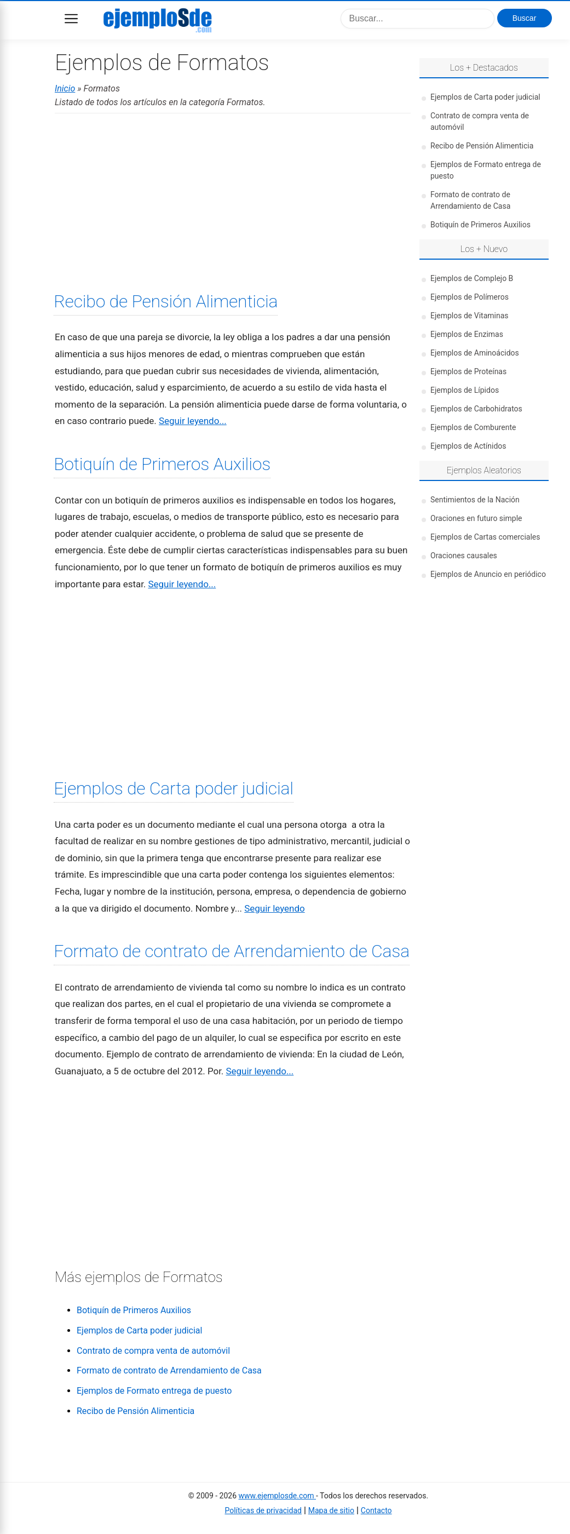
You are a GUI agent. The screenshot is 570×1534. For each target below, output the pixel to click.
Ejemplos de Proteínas (468, 371)
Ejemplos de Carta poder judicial (173, 788)
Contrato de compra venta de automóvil (153, 1351)
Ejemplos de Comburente (473, 427)
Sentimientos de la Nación (475, 499)
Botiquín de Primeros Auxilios (162, 464)
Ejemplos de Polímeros (469, 297)
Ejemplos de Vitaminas (469, 315)
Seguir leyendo (274, 908)
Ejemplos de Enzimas (466, 334)
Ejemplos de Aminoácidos (474, 352)
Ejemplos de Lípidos (464, 390)
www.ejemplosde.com (277, 1495)
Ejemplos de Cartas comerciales (485, 537)
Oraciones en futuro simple (476, 518)
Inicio (65, 88)
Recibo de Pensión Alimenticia (166, 301)
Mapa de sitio (331, 1510)
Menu (71, 18)
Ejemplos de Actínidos (468, 446)
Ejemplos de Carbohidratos (476, 408)
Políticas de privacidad (262, 1510)
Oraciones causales (463, 555)
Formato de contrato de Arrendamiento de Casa (232, 951)
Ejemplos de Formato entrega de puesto (154, 1391)
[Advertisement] (233, 201)
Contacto (376, 1510)
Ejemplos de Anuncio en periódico (488, 574)
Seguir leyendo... (193, 420)
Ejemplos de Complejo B (471, 278)
